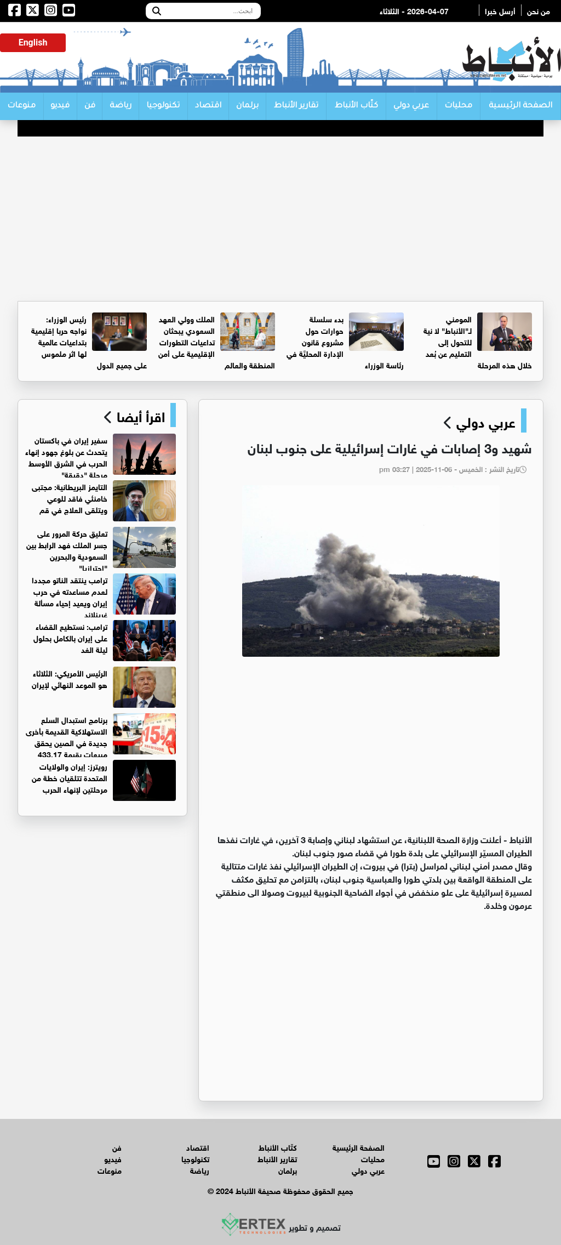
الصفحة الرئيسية (520, 106)
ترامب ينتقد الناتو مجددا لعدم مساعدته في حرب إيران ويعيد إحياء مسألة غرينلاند (69, 596)
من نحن (538, 10)
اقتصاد (208, 106)
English (33, 42)
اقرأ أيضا (139, 415)
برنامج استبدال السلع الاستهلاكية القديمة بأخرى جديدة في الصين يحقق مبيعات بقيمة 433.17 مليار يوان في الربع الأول (101, 742)
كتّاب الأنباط (356, 106)
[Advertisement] (280, 218)
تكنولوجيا (163, 106)
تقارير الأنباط (296, 106)
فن (89, 106)
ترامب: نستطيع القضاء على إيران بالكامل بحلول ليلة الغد (70, 637)
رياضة (120, 106)
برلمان (247, 106)
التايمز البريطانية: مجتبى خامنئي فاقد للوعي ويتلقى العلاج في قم (69, 497)
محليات (458, 106)
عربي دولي (411, 106)
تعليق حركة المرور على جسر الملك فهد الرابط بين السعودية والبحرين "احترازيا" (66, 550)
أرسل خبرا (500, 10)
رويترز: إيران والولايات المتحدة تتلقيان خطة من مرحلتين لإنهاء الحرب (69, 777)
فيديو (60, 106)
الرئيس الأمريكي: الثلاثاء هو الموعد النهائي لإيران (69, 678)
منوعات (21, 106)
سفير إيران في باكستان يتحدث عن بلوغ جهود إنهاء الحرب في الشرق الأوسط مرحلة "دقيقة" (66, 457)
